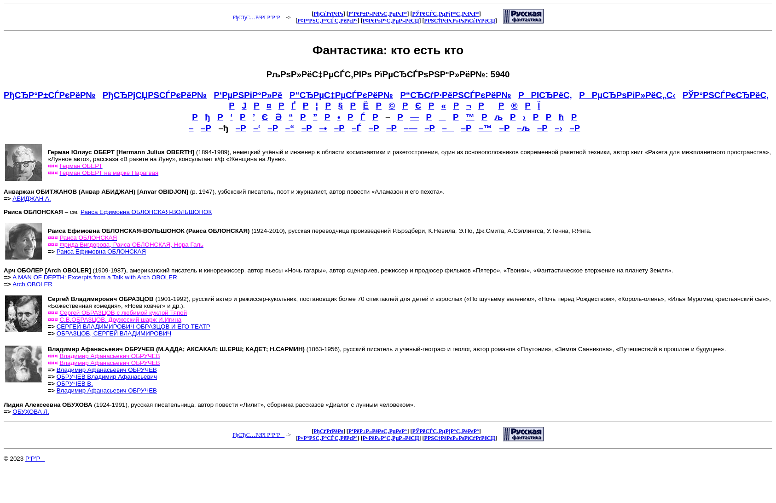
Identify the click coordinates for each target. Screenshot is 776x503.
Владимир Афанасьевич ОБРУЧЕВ (107, 369)
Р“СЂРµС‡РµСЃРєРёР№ (341, 95)
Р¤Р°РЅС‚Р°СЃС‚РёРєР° (327, 20)
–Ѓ (356, 128)
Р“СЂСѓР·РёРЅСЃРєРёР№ (455, 95)
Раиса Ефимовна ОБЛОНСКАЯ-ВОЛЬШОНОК (146, 211)
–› (558, 128)
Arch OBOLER (32, 284)
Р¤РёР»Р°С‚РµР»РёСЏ (391, 20)
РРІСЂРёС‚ (545, 95)
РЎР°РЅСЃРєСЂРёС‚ (726, 95)
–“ (290, 128)
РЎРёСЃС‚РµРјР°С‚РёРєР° (445, 14)
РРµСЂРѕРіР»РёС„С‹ (627, 95)
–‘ (257, 128)
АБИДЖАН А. (31, 198)
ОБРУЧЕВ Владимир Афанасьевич (107, 376)
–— (410, 128)
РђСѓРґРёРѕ (328, 14)
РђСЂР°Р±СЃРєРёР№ (49, 95)
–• (323, 128)
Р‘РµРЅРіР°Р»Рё (248, 95)
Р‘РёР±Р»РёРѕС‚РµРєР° (377, 14)
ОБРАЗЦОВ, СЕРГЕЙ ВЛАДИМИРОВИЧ (114, 333)
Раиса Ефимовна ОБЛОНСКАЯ (101, 251)
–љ (523, 128)
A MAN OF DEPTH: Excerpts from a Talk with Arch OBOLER (94, 277)
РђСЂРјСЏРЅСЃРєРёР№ (155, 95)
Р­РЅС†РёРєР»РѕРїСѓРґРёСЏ (459, 20)
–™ (485, 128)
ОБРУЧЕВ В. (75, 383)
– (448, 128)
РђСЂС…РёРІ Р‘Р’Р (258, 17)
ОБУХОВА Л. (30, 411)
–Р (206, 128)
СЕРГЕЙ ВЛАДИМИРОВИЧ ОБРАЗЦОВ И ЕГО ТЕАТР (133, 326)
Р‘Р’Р (35, 458)
